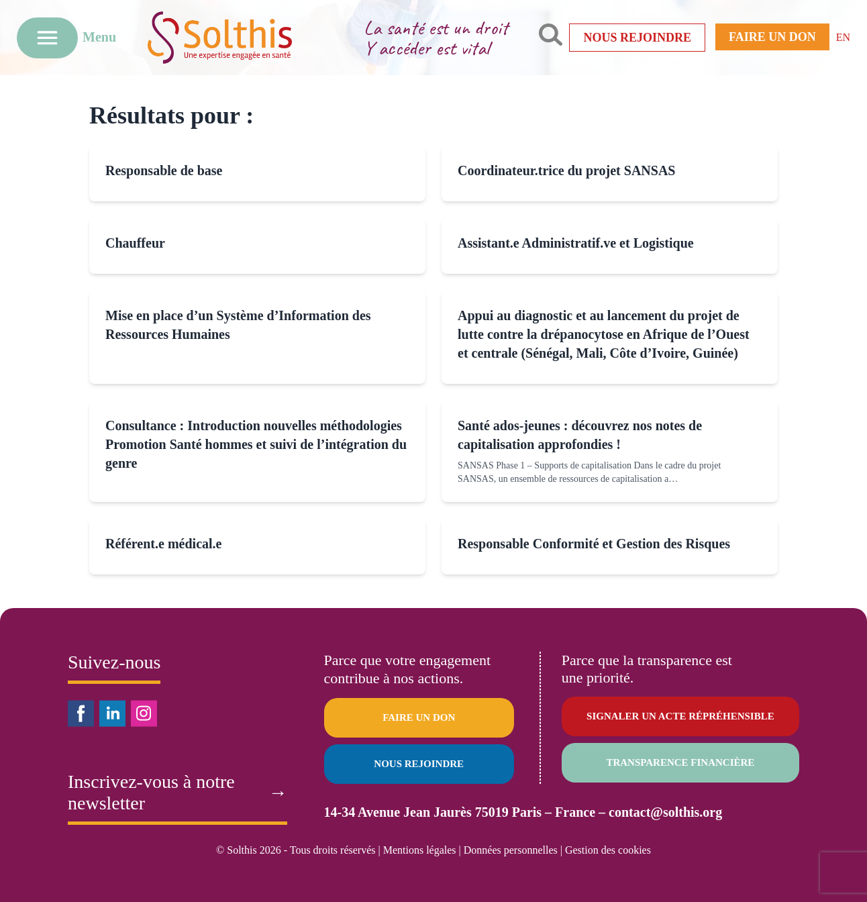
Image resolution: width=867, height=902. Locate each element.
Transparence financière (680, 762)
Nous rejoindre (637, 37)
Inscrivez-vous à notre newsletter (177, 792)
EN (843, 37)
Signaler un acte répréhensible (680, 716)
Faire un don (772, 37)
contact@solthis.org (665, 812)
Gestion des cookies (608, 850)
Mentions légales (419, 850)
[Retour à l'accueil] (241, 37)
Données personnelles (511, 850)
